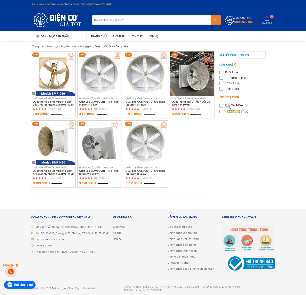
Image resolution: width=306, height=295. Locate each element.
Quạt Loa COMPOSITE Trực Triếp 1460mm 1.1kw (99, 103)
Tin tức (137, 36)
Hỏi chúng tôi (20, 285)
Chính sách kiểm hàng (182, 245)
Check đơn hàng (178, 263)
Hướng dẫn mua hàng (181, 257)
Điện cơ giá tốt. (61, 288)
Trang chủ (99, 36)
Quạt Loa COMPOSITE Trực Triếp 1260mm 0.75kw (145, 103)
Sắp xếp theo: (227, 54)
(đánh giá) (54, 109)
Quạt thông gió (82, 46)
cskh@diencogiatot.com (51, 239)
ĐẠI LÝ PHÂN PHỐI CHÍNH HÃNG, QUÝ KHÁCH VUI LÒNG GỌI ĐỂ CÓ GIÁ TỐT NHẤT (71, 4)
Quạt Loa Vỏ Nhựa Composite (111, 46)
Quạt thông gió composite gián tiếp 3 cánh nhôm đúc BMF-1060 (53, 103)
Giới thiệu (119, 36)
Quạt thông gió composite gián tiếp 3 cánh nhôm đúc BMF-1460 (53, 172)
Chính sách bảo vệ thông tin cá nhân (191, 269)
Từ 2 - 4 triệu (232, 83)
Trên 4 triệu (232, 88)
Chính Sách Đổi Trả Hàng (183, 239)
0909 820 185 (243, 22)
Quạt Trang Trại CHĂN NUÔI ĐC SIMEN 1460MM (191, 103)
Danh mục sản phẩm (58, 46)
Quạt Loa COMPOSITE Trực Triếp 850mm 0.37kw (99, 172)
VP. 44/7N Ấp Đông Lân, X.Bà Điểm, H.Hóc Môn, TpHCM (69, 227)
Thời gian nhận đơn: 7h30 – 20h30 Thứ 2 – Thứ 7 (65, 252)
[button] (59, 36)
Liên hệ (153, 36)
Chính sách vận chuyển (182, 233)
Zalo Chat (240, 18)
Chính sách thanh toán (182, 251)
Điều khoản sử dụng (180, 227)
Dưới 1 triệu (232, 72)
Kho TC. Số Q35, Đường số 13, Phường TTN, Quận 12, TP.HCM (72, 233)
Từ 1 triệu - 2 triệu (235, 77)
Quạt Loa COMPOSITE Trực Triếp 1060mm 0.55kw (145, 172)
